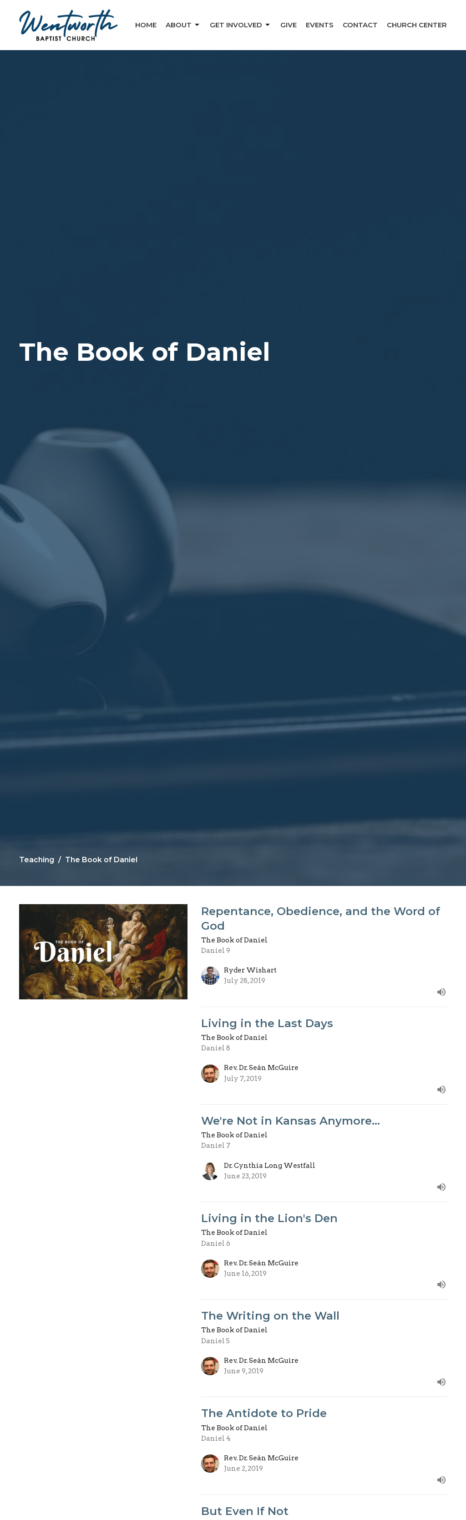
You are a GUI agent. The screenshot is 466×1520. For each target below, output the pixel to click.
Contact (360, 24)
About (183, 25)
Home (146, 24)
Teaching (36, 859)
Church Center (417, 24)
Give (288, 24)
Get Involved (240, 25)
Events (320, 24)
